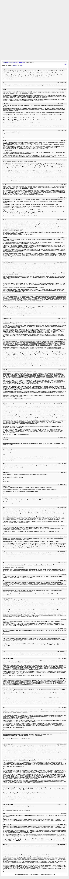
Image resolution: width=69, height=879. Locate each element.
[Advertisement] (34, 4)
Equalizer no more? (17, 65)
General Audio (22, 62)
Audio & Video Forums (7, 62)
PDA (65, 64)
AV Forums (15, 62)
